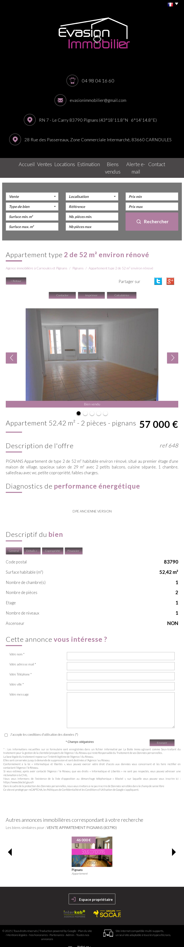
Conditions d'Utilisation (98, 779)
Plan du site (85, 920)
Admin (70, 924)
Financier (73, 540)
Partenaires (57, 924)
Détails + (31, 540)
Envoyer (162, 732)
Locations (59, 163)
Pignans (78, 258)
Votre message (19, 684)
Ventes (37, 163)
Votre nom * (16, 644)
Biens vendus (112, 163)
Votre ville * (16, 674)
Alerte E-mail (141, 163)
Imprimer (91, 285)
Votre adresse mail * (22, 654)
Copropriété (52, 540)
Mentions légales (16, 924)
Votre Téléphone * (20, 664)
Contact (167, 163)
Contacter (62, 285)
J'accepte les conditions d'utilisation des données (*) (44, 724)
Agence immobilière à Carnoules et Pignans (36, 258)
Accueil (16, 163)
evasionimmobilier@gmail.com (98, 100)
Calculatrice (121, 285)
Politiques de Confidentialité (63, 779)
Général (14, 540)
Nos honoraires (38, 924)
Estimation (84, 163)
